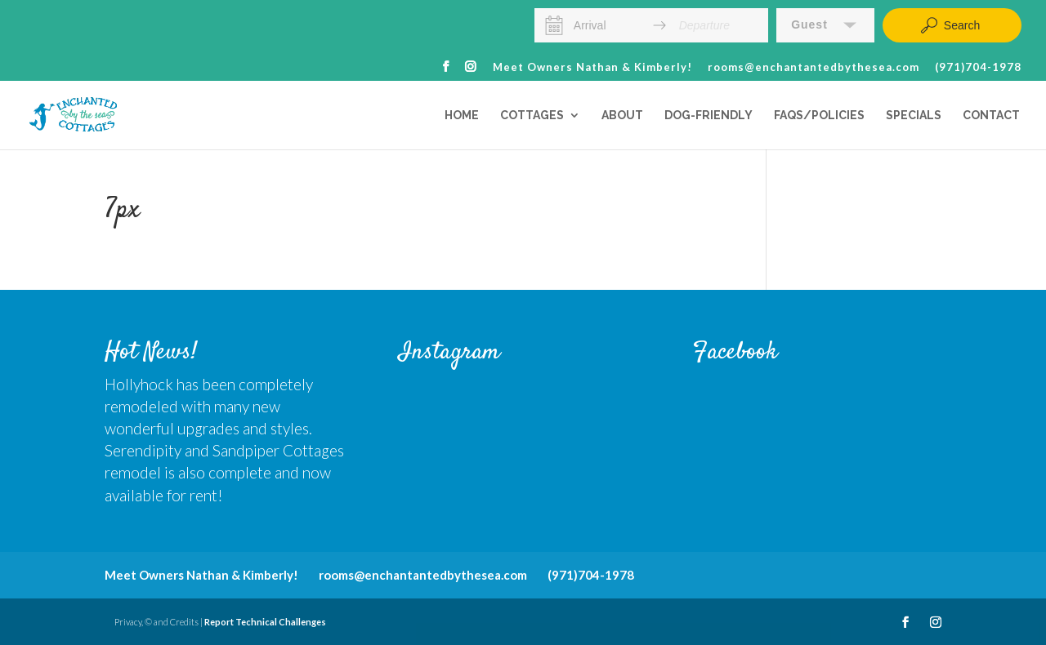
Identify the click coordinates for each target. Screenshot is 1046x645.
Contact (991, 115)
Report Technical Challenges (265, 621)
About (622, 115)
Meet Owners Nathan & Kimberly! (592, 67)
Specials (913, 115)
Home (462, 115)
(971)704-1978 (978, 67)
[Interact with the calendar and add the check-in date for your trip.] (554, 25)
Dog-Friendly (708, 115)
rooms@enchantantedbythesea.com (813, 67)
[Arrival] (607, 25)
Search (949, 25)
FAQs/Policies (819, 115)
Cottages (532, 115)
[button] (825, 25)
